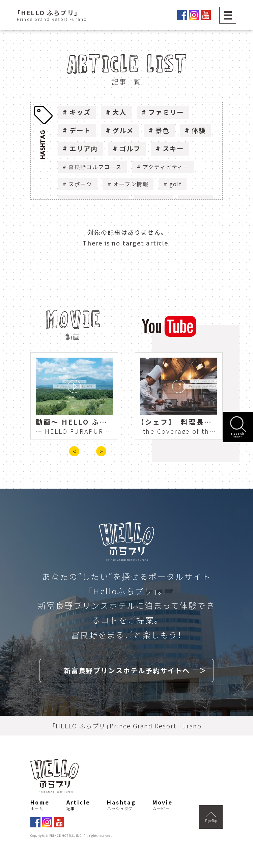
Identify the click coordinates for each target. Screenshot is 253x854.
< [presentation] (74, 451)
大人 (119, 112)
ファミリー (166, 112)
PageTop (211, 817)
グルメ (123, 130)
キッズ (80, 112)
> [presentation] (101, 451)
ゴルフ (130, 148)
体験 (199, 130)
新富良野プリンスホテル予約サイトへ (127, 670)
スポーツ (80, 184)
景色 (163, 130)
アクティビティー (166, 167)
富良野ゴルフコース (94, 167)
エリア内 (83, 148)
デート (80, 130)
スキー (173, 148)
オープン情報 (131, 184)
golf (175, 184)
